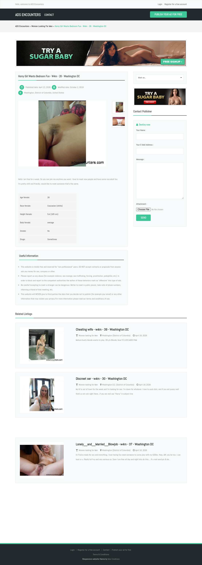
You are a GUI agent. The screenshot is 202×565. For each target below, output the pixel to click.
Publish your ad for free (168, 14)
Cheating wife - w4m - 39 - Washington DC (102, 329)
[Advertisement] (101, 509)
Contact (49, 15)
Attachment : (141, 204)
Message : (140, 159)
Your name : (141, 130)
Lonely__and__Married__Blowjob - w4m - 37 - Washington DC (115, 444)
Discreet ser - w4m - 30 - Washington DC (101, 378)
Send (143, 217)
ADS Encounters (28, 15)
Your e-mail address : (144, 144)
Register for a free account (176, 4)
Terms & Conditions (101, 554)
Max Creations (114, 559)
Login (160, 4)
